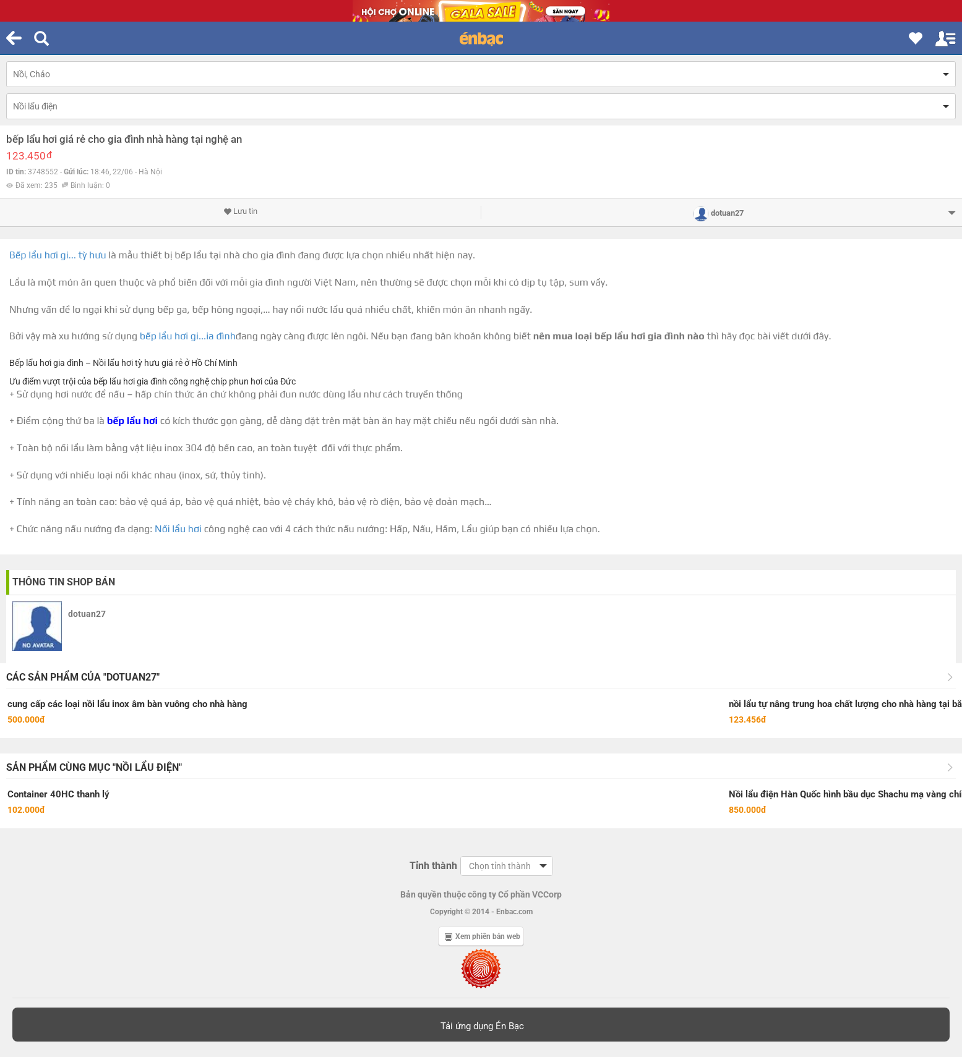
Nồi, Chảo (31, 74)
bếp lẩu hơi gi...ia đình (188, 336)
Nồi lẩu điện (35, 106)
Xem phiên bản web (482, 936)
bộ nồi (55, 448)
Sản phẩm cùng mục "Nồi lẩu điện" (94, 767)
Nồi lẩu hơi (178, 529)
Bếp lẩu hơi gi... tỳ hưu (57, 255)
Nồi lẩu (106, 363)
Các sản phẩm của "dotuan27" (83, 677)
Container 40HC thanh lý (58, 794)
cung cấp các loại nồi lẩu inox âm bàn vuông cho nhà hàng (127, 704)
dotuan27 (87, 614)
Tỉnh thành (433, 866)
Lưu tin (240, 211)
